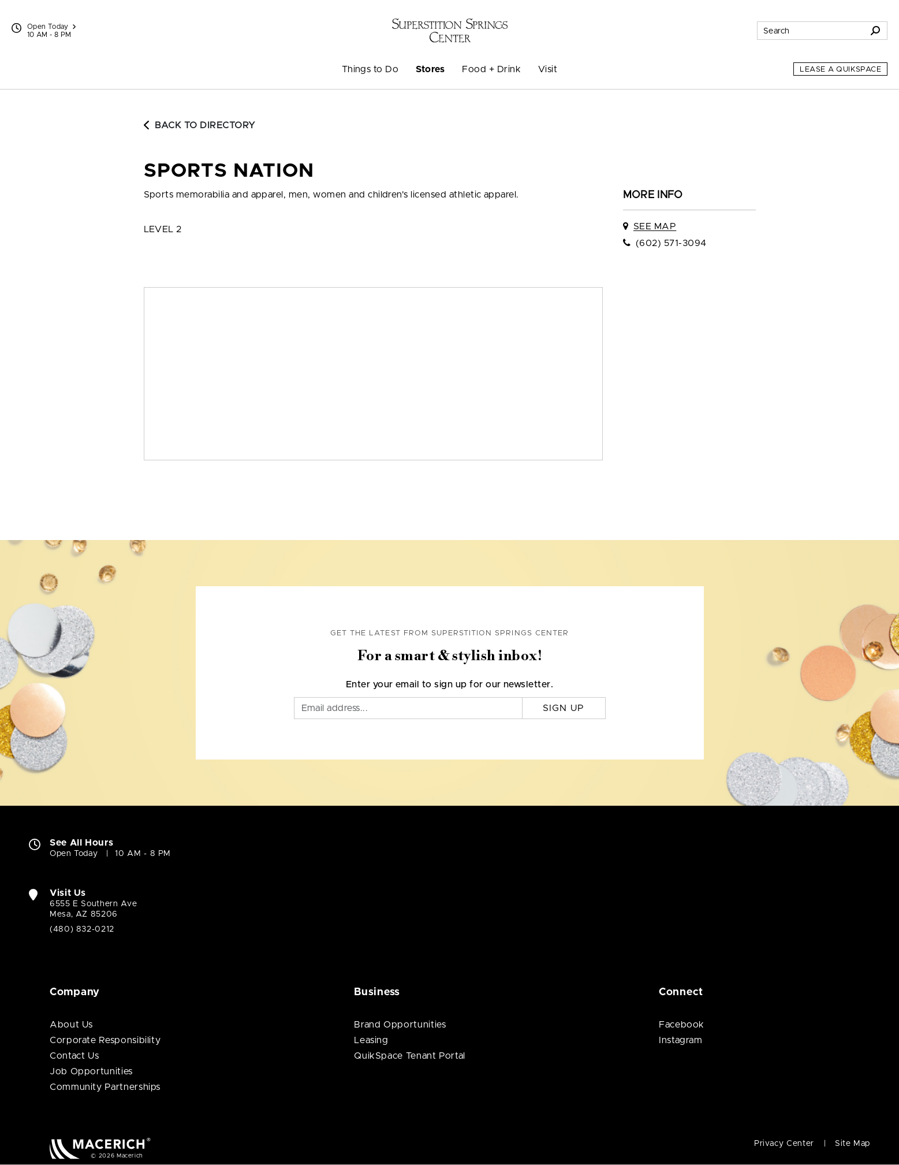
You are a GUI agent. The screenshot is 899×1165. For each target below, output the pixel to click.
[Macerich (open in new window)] (100, 1148)
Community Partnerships (105, 1087)
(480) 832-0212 (82, 929)
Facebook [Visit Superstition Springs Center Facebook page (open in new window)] (681, 1024)
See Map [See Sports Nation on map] (654, 226)
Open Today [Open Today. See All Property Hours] (74, 854)
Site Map (852, 1144)
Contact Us (74, 1055)
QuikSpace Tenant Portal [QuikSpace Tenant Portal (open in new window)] (409, 1055)
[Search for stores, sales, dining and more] (810, 30)
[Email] (408, 708)
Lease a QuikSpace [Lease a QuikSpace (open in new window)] (840, 69)
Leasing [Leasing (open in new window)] (371, 1040)
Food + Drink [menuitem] (491, 69)
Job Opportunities (91, 1071)
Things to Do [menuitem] (370, 69)
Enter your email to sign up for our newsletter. (450, 684)
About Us (71, 1024)
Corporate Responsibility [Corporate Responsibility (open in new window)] (105, 1040)
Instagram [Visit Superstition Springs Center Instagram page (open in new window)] (681, 1040)
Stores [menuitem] (430, 69)
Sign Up (564, 708)
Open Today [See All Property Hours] (51, 26)
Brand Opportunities (400, 1024)
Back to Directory (200, 125)
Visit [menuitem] (547, 69)
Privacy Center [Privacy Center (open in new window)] (784, 1144)
